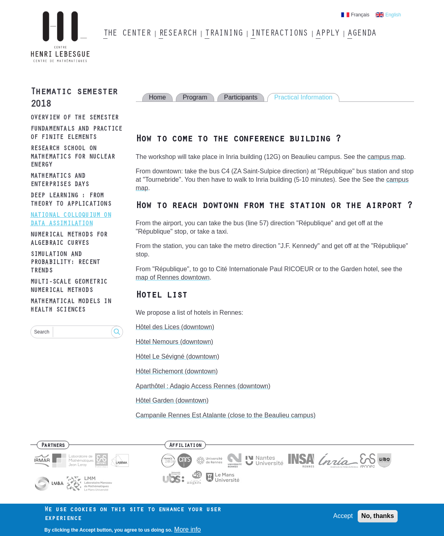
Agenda (361, 34)
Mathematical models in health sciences (70, 306)
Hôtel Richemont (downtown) (177, 371)
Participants (241, 97)
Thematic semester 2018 (73, 99)
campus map (385, 156)
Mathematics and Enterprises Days (59, 180)
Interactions (279, 34)
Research (178, 34)
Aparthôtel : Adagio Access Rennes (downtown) (203, 386)
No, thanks (377, 517)
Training (224, 34)
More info (187, 531)
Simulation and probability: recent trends (65, 263)
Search (41, 332)
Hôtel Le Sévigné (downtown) (177, 356)
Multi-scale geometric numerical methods (69, 286)
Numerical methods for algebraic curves (69, 239)
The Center (127, 34)
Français (360, 15)
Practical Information (303, 97)
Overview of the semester (74, 118)
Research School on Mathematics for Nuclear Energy (72, 157)
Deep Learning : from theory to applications (70, 200)
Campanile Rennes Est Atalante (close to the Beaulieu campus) (226, 415)
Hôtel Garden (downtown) (172, 400)
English (393, 15)
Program (195, 97)
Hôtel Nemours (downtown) (174, 341)
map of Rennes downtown (173, 277)
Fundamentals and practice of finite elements (76, 133)
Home (157, 97)
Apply (328, 34)
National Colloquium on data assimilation (70, 219)
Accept (343, 517)
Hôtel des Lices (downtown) (175, 327)
